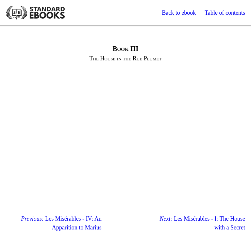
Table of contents (225, 12)
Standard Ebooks (35, 13)
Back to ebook (179, 12)
